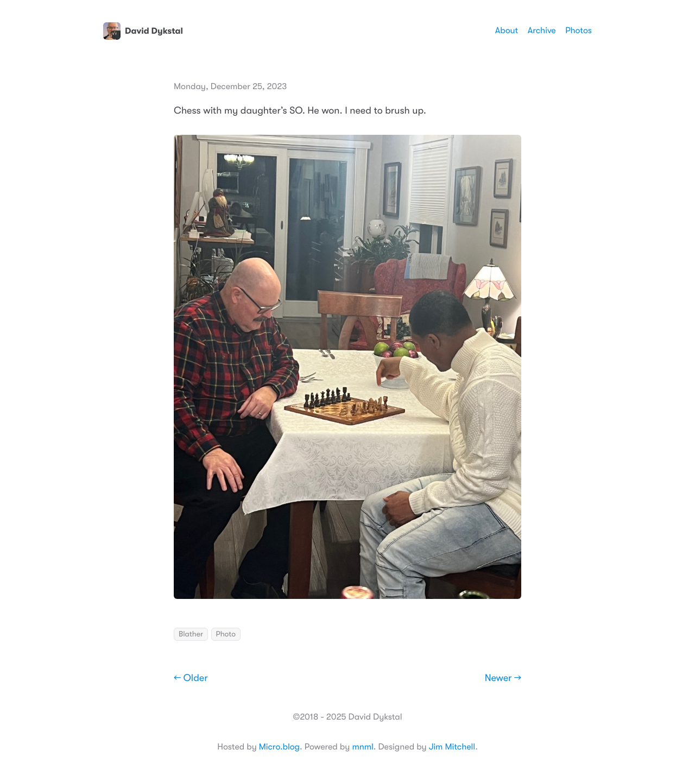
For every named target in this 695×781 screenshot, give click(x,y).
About (506, 30)
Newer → (503, 678)
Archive (542, 30)
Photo (226, 634)
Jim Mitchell (452, 747)
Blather (191, 634)
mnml (362, 747)
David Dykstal (143, 31)
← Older (191, 678)
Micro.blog (279, 747)
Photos (578, 30)
